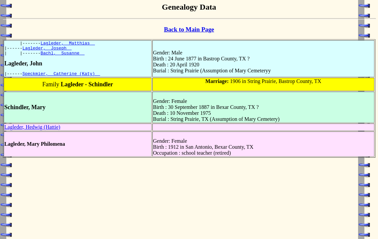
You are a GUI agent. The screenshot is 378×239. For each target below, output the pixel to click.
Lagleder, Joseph (47, 50)
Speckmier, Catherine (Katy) (61, 77)
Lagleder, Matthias (67, 44)
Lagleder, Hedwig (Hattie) (32, 131)
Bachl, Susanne (62, 56)
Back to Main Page (189, 29)
